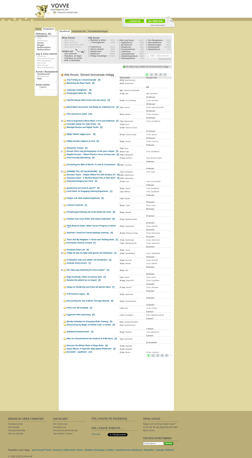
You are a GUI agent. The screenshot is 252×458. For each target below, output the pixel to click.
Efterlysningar (154, 45)
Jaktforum (125, 51)
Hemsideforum (155, 42)
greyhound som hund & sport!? (83, 188)
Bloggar (40, 45)
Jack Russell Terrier (41, 450)
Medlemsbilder (44, 47)
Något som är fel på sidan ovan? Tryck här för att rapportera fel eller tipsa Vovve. (160, 427)
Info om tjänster (16, 433)
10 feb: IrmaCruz (152, 141)
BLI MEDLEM (155, 21)
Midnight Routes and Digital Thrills (85, 127)
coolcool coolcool (77, 205)
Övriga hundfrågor (98, 56)
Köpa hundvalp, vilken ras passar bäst (86, 277)
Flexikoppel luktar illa (79, 93)
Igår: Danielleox (151, 93)
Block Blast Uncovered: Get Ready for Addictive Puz (93, 107)
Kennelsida (13, 427)
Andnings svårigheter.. (79, 90)
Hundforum (42, 36)
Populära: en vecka (73, 58)
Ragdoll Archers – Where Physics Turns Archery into (93, 154)
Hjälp (39, 78)
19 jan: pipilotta (151, 263)
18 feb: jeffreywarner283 (155, 107)
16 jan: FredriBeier (152, 280)
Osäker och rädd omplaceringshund (85, 198)
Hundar (40, 43)
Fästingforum (98, 42)
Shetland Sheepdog (94, 450)
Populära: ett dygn (72, 56)
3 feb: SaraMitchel (152, 188)
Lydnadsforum (128, 54)
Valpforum (95, 54)
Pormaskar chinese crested (81, 243)
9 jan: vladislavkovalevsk (155, 315)
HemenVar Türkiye (77, 148)
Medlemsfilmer (44, 50)
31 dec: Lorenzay (152, 352)
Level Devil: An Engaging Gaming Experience (89, 191)
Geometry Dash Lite (78, 250)
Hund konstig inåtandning (80, 158)
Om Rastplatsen (155, 40)
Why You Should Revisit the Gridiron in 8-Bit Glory (92, 338)
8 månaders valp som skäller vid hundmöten (89, 260)
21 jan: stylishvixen (153, 240)
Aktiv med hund (126, 40)
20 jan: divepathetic (153, 253)
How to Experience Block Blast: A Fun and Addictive (93, 121)
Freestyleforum (128, 49)
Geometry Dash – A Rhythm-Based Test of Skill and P (93, 178)
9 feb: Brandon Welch (154, 158)
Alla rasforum (70, 54)
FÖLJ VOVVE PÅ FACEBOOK (109, 418)
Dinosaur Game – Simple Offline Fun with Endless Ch (93, 175)
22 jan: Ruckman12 (153, 233)
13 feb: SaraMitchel (153, 121)
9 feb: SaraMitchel (152, 152)
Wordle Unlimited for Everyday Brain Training (89, 321)
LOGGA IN (134, 21)
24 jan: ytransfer (152, 226)
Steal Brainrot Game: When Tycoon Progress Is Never (91, 226)
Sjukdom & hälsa (98, 40)
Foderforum (95, 47)
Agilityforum (127, 42)
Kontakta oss (59, 427)
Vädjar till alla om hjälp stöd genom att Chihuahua (91, 253)
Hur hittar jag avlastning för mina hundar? (88, 270)
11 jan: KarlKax (151, 308)
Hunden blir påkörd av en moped (84, 280)
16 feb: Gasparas (152, 114)
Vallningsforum (128, 58)
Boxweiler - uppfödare (79, 352)
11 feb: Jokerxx (151, 134)
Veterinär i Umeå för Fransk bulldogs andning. (90, 233)
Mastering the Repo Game (80, 83)
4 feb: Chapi (150, 172)
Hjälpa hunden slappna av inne (83, 141)
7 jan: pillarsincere (152, 332)
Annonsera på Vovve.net (65, 430)
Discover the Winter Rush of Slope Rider (87, 345)
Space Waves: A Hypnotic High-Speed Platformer (91, 349)
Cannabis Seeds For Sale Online (83, 124)
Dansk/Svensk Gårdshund (129, 450)
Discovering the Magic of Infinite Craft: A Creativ (91, 325)
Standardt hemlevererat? (80, 332)
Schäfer (110, 450)
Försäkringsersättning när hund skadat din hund (91, 212)
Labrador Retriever (165, 450)
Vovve (38, 29)
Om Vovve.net (60, 424)
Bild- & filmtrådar (72, 60)
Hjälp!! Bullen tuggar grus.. (81, 134)
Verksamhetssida (16, 430)
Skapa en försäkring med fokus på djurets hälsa (90, 287)
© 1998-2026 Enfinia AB (20, 456)
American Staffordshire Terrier (68, 450)
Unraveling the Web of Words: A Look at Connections (93, 164)
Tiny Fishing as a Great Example (83, 80)
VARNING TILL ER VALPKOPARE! (84, 171)
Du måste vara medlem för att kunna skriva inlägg (147, 67)
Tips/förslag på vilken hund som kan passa (88, 100)
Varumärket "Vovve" (63, 433)
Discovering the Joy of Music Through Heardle (90, 301)
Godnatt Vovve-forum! (79, 263)
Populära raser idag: (19, 450)
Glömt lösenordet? (158, 25)
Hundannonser (15, 424)
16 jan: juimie (151, 277)
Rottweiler (149, 450)
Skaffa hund (95, 51)
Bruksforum (126, 45)
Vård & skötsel (97, 49)
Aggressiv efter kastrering (80, 315)
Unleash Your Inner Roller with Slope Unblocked (91, 219)
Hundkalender (43, 74)
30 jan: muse (150, 205)
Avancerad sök (79, 31)
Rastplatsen (48, 29)
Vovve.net (96, 434)
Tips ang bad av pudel (79, 114)
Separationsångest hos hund (82, 181)
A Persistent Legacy (78, 294)
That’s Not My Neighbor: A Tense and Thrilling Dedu (92, 239)
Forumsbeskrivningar (98, 31)
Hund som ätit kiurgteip (79, 308)
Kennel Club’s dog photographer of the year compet (92, 151)
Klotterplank (153, 47)
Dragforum (126, 47)
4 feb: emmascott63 (153, 181)
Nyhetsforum (154, 49)
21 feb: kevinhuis (152, 100)
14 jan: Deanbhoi (152, 287)
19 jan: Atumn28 (152, 260)
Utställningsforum (129, 56)
